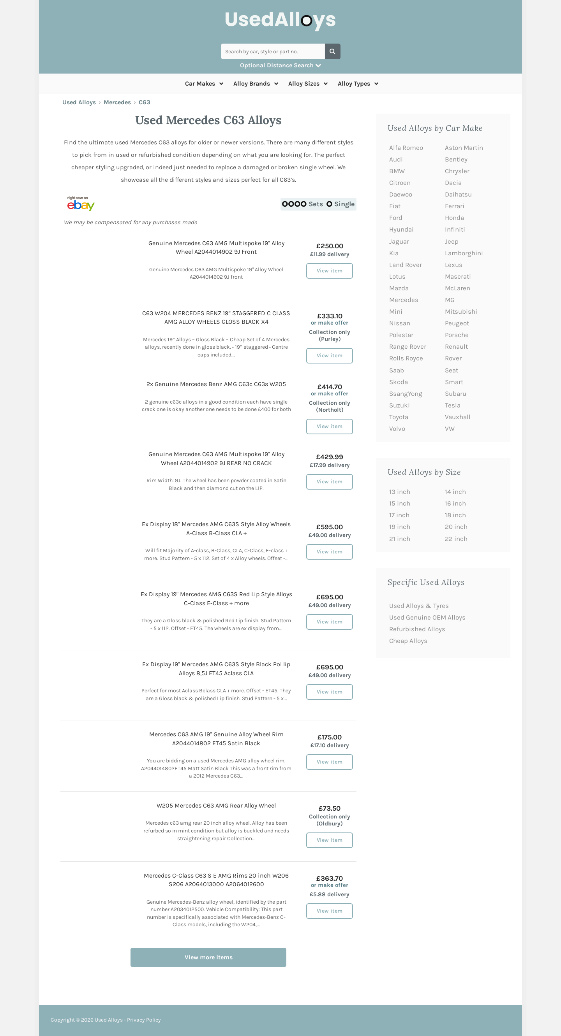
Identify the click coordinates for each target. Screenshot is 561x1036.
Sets (302, 204)
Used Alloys (79, 102)
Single (340, 204)
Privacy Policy (144, 1020)
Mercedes (117, 102)
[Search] (332, 51)
